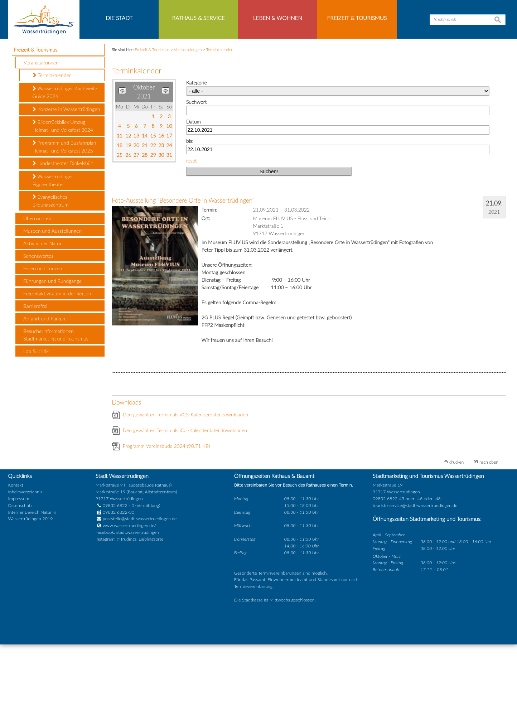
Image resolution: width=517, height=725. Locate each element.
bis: (189, 222)
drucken (456, 542)
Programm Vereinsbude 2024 (166, 527)
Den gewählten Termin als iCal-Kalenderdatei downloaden (185, 511)
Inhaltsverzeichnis (25, 572)
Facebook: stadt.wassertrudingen (127, 613)
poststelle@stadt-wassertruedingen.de (140, 599)
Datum (193, 202)
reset (191, 241)
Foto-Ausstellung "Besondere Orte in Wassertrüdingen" (183, 281)
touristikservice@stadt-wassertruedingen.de (415, 586)
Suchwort (196, 183)
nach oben (488, 542)
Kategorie (196, 163)
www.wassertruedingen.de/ (129, 606)
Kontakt (15, 566)
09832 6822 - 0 (115, 586)
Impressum (18, 579)
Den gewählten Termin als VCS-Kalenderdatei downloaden (185, 495)
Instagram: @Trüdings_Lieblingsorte (130, 620)
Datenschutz (20, 586)
